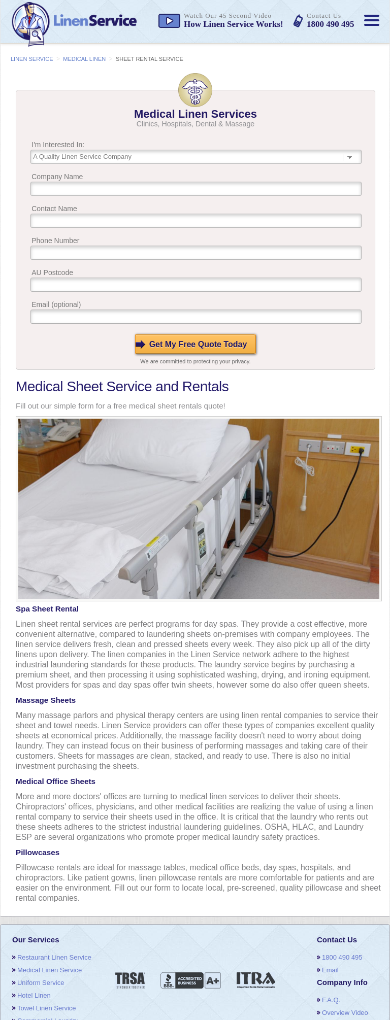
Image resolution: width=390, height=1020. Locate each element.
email (330, 970)
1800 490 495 (342, 957)
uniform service (40, 983)
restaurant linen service (54, 957)
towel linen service (46, 1008)
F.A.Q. (331, 1000)
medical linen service (49, 970)
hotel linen (34, 995)
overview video (345, 1012)
